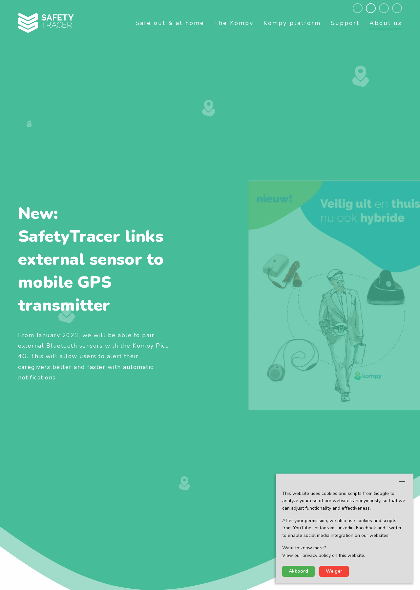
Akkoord (298, 571)
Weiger (334, 571)
